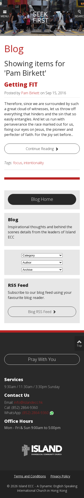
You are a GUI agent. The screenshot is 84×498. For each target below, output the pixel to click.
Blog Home (42, 199)
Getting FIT (21, 84)
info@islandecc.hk (28, 402)
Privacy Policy (60, 476)
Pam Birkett (30, 92)
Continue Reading (40, 148)
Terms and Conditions (30, 476)
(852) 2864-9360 (38, 412)
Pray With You (42, 359)
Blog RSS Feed (39, 311)
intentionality (34, 162)
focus (17, 162)
